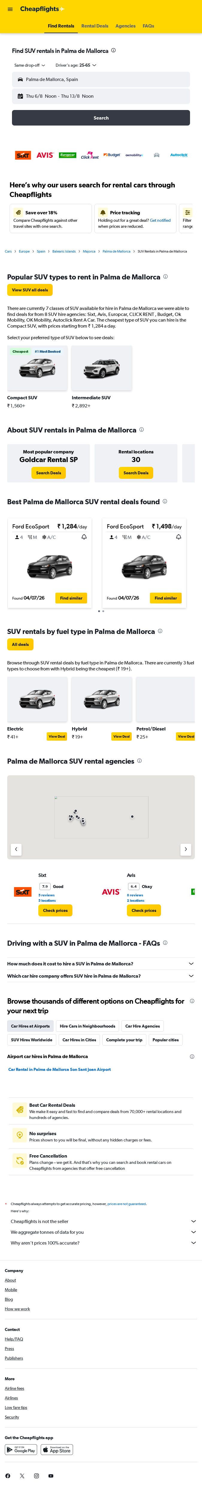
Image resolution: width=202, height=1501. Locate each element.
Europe (24, 251)
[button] (10, 9)
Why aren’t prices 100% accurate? (104, 1242)
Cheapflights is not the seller (104, 1221)
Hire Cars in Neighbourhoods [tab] (87, 1026)
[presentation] (113, 50)
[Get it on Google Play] (21, 1449)
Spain (41, 251)
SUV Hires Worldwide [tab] (31, 1039)
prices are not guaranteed (126, 1204)
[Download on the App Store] (57, 1449)
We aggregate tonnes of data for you (104, 1232)
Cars (8, 251)
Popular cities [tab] (166, 1039)
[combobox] (30, 65)
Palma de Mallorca (116, 251)
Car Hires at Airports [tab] (30, 1026)
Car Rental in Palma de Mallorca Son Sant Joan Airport (59, 1069)
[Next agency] (185, 850)
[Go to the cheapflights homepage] (42, 9)
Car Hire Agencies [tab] (142, 1026)
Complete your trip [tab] (124, 1039)
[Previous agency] (16, 850)
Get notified (160, 220)
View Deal (57, 736)
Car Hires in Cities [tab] (79, 1039)
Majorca (89, 251)
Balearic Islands (64, 251)
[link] (30, 290)
